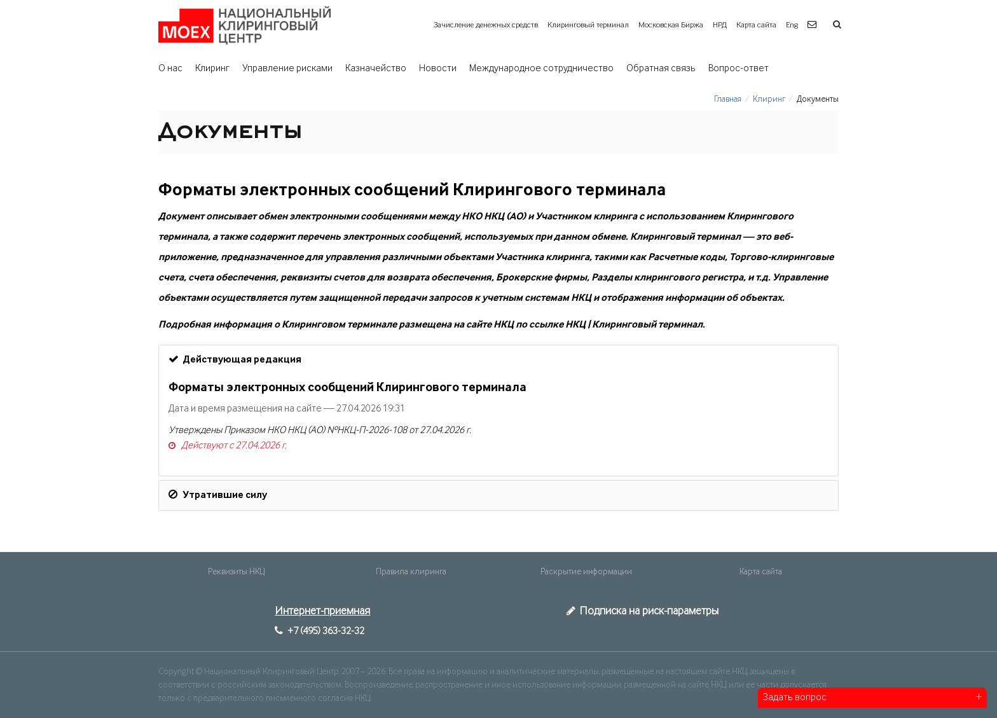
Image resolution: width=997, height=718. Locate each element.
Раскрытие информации (586, 571)
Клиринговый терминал (588, 25)
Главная (727, 99)
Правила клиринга (411, 571)
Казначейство (375, 69)
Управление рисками (287, 69)
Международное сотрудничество (541, 69)
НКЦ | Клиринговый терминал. (635, 325)
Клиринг (212, 69)
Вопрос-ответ (738, 69)
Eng (792, 25)
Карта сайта (756, 25)
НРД (720, 25)
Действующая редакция (234, 359)
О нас (170, 69)
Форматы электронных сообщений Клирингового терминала (347, 388)
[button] (814, 25)
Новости (438, 69)
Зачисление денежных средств (486, 25)
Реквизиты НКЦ (236, 571)
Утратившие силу (217, 495)
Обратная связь (661, 69)
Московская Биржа (670, 25)
